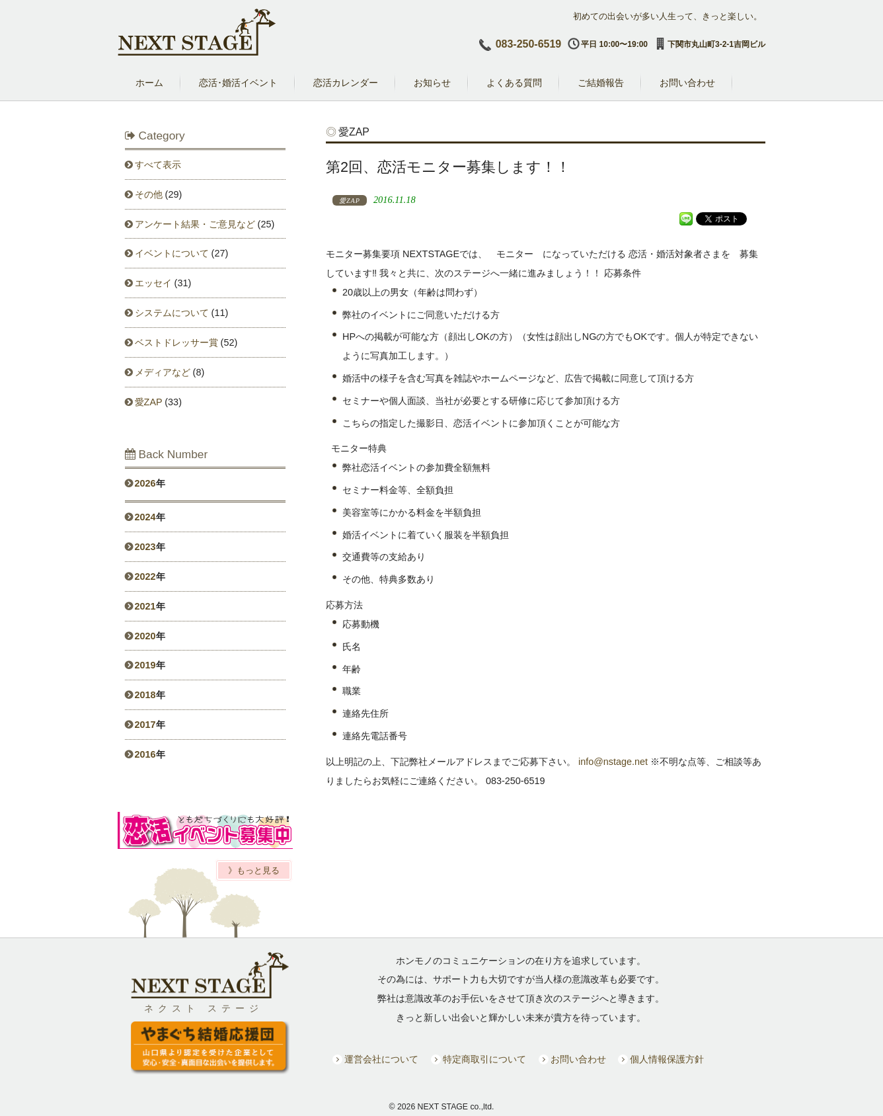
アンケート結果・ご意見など (195, 224)
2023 (145, 546)
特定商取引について (484, 1059)
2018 (145, 695)
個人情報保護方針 (667, 1059)
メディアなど (162, 372)
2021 (145, 606)
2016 (145, 754)
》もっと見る (254, 870)
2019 (145, 665)
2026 (145, 483)
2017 (145, 724)
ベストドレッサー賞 (176, 342)
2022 (145, 576)
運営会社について (381, 1059)
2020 (145, 636)
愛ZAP (149, 402)
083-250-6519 (529, 44)
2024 (145, 517)
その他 (149, 194)
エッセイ (153, 283)
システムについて (172, 312)
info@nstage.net (613, 761)
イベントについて (172, 253)
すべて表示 (158, 164)
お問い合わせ (578, 1059)
